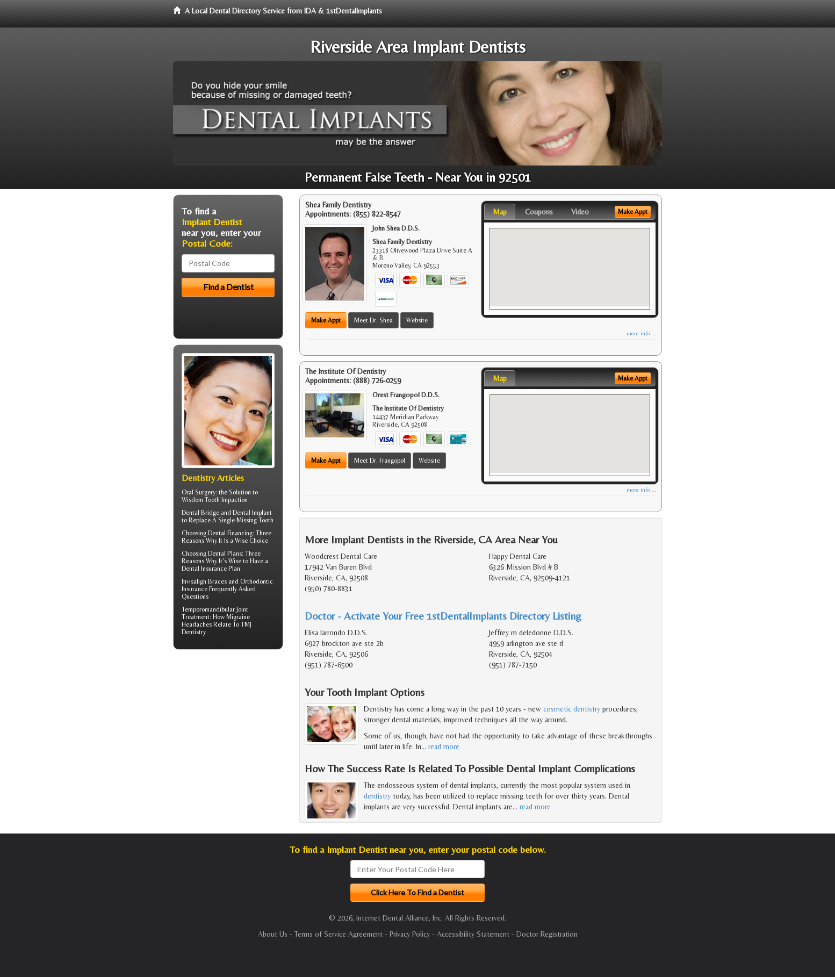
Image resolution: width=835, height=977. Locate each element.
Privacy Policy (410, 934)
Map (500, 211)
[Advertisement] (228, 741)
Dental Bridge (200, 512)
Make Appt (326, 320)
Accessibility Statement (473, 934)
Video (580, 211)
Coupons (539, 211)
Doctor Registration (547, 934)
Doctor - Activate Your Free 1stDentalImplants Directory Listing (443, 615)
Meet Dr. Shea (373, 320)
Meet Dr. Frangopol (379, 460)
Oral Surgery (198, 492)
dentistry (377, 796)
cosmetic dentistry (571, 709)
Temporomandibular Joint (215, 609)
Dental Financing (230, 533)
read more (443, 746)
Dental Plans (225, 553)
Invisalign (194, 581)
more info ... (641, 333)
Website (417, 320)
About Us (272, 934)
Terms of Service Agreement (338, 934)
